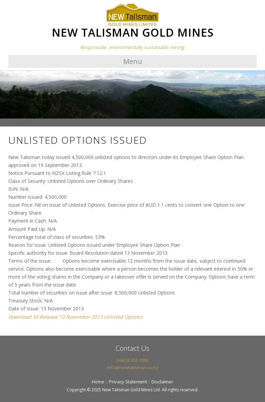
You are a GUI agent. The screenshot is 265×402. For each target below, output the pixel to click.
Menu (132, 61)
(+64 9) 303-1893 (132, 360)
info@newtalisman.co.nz (132, 367)
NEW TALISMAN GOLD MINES (133, 32)
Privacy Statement (128, 381)
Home (98, 381)
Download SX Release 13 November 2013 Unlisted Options (75, 317)
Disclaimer (162, 381)
